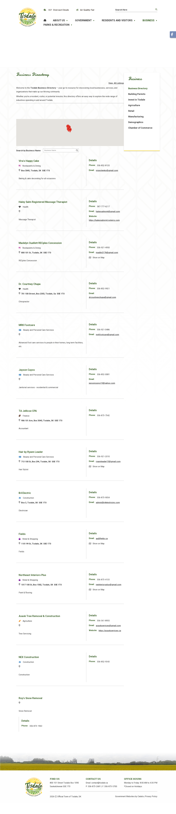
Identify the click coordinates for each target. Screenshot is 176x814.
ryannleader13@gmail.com (136, 470)
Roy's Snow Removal (69, 705)
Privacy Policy (151, 807)
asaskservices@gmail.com (136, 634)
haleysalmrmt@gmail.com (135, 217)
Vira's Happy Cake (68, 162)
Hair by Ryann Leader (70, 456)
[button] (156, 9)
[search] (133, 9)
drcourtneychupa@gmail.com (137, 302)
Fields (61, 538)
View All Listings (149, 86)
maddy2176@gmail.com (142, 257)
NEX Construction (68, 664)
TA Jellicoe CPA (67, 415)
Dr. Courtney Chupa (69, 288)
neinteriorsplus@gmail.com (136, 593)
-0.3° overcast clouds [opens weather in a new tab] (58, 10)
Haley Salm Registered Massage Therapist (82, 203)
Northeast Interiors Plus (71, 579)
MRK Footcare (66, 329)
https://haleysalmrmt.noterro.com (138, 225)
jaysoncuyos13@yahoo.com (137, 387)
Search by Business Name (67, 152)
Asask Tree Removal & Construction (78, 620)
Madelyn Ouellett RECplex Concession (79, 247)
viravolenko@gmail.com (142, 172)
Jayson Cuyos (66, 374)
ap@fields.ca (137, 543)
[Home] (45, 20)
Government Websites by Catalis (129, 807)
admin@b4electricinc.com (136, 511)
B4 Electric (64, 497)
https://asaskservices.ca (135, 642)
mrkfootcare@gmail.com (142, 339)
